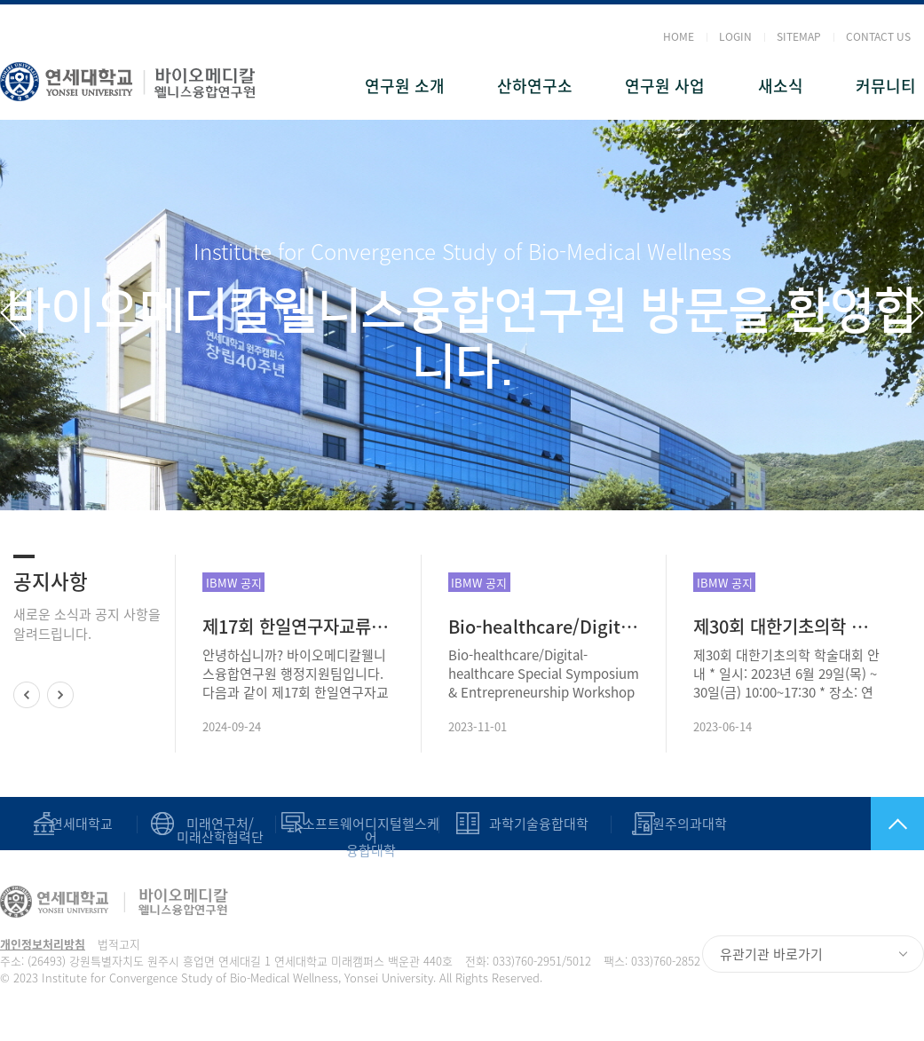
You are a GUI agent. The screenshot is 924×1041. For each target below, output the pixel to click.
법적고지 (119, 943)
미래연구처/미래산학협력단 (220, 830)
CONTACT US (878, 36)
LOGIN (735, 36)
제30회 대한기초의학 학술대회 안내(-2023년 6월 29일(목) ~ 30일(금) (788, 626)
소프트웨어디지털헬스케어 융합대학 (371, 837)
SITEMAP (799, 36)
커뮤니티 (886, 86)
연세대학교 (82, 824)
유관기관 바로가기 (771, 954)
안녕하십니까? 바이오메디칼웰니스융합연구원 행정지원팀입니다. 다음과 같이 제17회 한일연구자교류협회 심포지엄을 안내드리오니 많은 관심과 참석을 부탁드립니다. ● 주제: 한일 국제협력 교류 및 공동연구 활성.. (296, 674)
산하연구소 (535, 86)
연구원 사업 (665, 86)
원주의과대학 (689, 824)
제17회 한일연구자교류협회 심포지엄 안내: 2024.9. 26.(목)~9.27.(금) (297, 626)
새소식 (780, 86)
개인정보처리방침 (42, 943)
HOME (678, 36)
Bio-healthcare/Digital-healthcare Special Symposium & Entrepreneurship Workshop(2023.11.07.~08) (543, 626)
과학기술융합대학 (538, 824)
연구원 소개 (405, 86)
